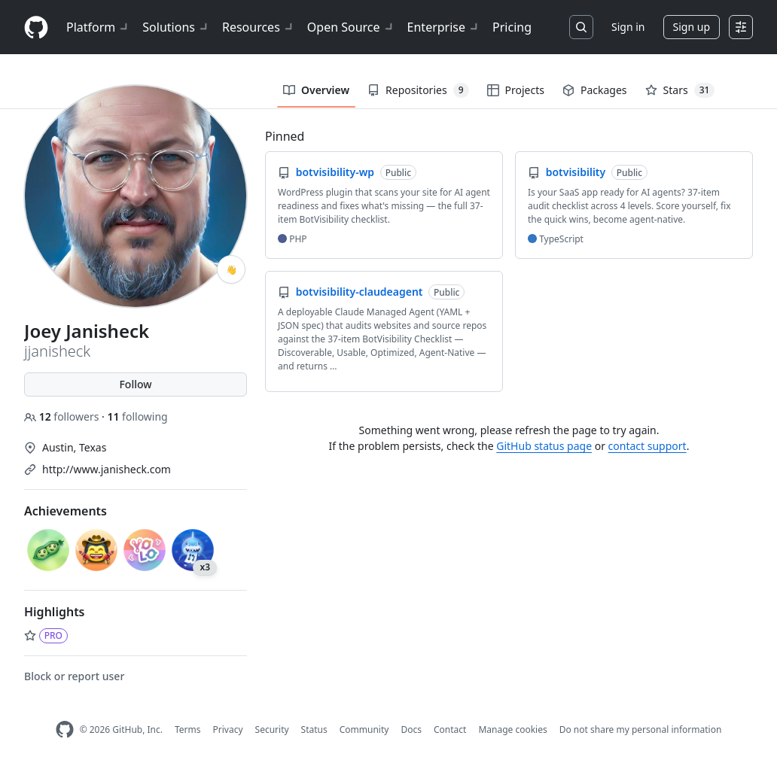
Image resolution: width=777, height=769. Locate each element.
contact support (647, 446)
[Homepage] (36, 27)
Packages (594, 90)
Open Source (351, 27)
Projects (515, 90)
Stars (680, 90)
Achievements (65, 511)
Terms (188, 729)
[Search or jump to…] (581, 27)
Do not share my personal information (640, 729)
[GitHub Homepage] (65, 729)
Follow (135, 384)
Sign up (691, 27)
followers (63, 416)
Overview (316, 90)
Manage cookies (512, 729)
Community (364, 729)
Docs (411, 729)
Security (272, 729)
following (137, 416)
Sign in (627, 27)
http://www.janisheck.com (106, 469)
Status (314, 729)
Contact (450, 729)
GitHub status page (544, 446)
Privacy (228, 729)
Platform (98, 27)
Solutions (176, 27)
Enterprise (443, 27)
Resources (258, 27)
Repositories (417, 90)
